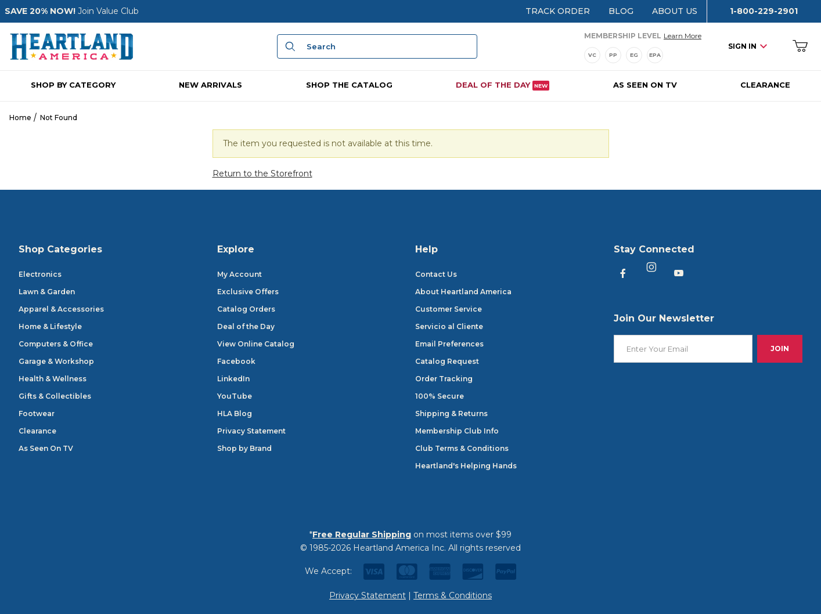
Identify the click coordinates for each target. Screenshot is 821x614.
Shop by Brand (244, 448)
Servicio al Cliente (449, 326)
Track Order (557, 11)
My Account (239, 274)
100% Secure (439, 396)
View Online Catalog (255, 343)
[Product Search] (388, 46)
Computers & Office (56, 343)
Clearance (37, 431)
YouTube (234, 396)
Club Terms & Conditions (462, 448)
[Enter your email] (683, 349)
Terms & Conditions (452, 595)
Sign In (747, 46)
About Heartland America (463, 291)
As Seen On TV (46, 448)
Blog (620, 11)
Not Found (58, 117)
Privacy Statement (251, 431)
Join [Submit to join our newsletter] (779, 348)
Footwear (37, 413)
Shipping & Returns (451, 413)
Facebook (236, 361)
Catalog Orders (246, 309)
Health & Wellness (53, 378)
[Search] (289, 46)
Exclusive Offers (248, 291)
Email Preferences (449, 343)
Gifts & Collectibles (55, 396)
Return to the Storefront (262, 173)
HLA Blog (234, 413)
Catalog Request (447, 361)
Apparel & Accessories (61, 309)
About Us (674, 11)
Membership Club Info (457, 431)
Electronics (40, 274)
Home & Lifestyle (50, 326)
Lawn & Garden (47, 291)
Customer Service (448, 309)
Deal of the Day (246, 326)
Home (20, 117)
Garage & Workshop (56, 361)
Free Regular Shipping (361, 534)
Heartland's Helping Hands (466, 465)
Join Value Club (108, 11)
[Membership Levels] (642, 55)
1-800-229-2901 (764, 11)
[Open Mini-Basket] (800, 46)
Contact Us (436, 274)
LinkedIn (233, 378)
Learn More (682, 35)
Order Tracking (444, 378)
